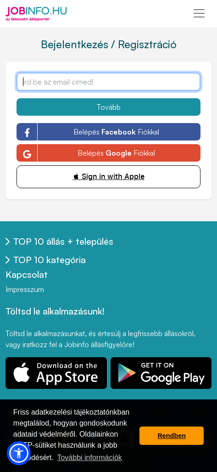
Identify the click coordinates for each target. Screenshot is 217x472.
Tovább (109, 107)
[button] (18, 453)
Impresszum (25, 289)
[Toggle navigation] (199, 13)
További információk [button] (89, 457)
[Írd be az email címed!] (108, 82)
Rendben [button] (171, 435)
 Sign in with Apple (109, 176)
